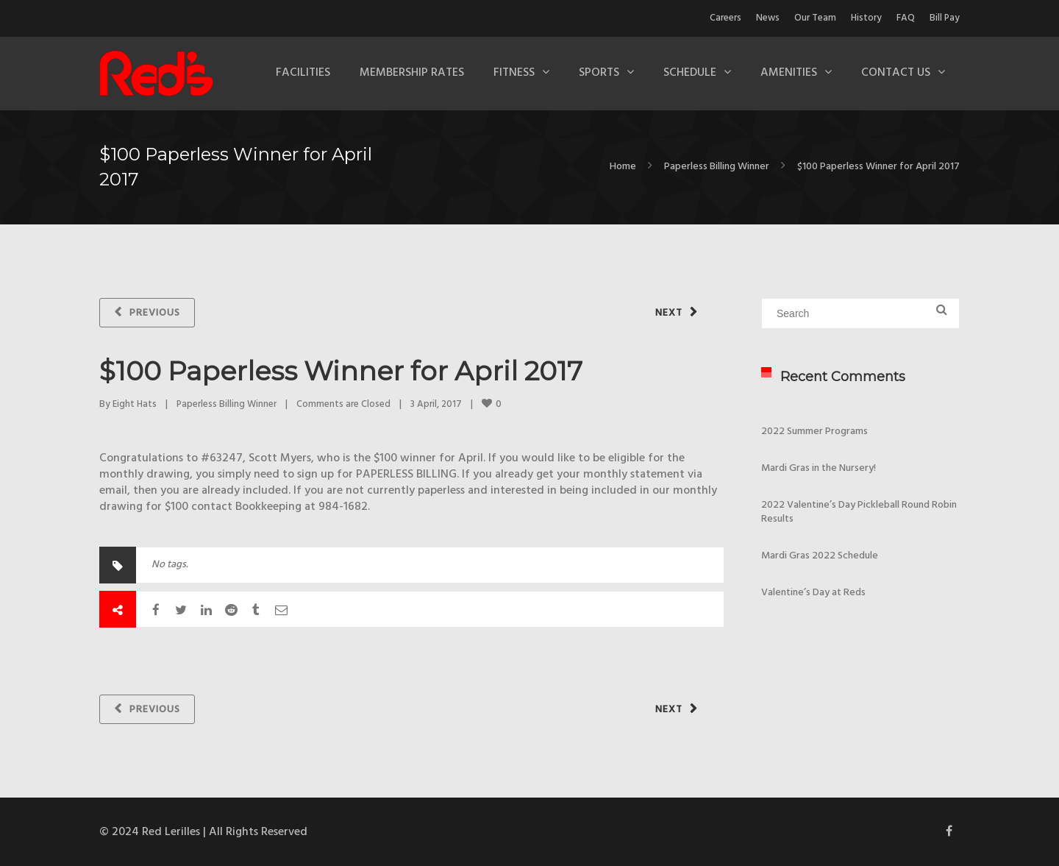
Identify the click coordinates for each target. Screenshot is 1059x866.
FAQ (905, 18)
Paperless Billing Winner (716, 166)
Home (623, 166)
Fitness (514, 72)
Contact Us (895, 72)
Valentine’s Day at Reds (813, 592)
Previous (154, 313)
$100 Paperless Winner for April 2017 (340, 371)
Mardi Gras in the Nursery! (818, 468)
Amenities (788, 72)
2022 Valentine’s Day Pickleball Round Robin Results (859, 512)
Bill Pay (945, 18)
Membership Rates (412, 72)
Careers (725, 18)
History (866, 18)
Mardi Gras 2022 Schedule (819, 555)
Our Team (815, 18)
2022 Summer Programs (814, 431)
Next (668, 313)
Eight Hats (135, 404)
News (768, 18)
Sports (599, 72)
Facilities (303, 72)
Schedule (689, 72)
